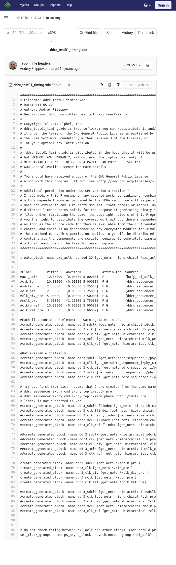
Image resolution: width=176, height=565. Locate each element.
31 (11, 238)
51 (11, 334)
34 (11, 252)
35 (11, 257)
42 (11, 291)
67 (11, 410)
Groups (39, 5)
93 (11, 534)
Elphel (22, 18)
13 (11, 152)
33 (11, 248)
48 (11, 319)
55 (11, 353)
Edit (129, 85)
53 (11, 343)
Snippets (54, 5)
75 (11, 448)
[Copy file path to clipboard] (68, 85)
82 (11, 482)
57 (11, 362)
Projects (23, 5)
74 (11, 444)
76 (11, 453)
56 (11, 358)
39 (11, 276)
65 (11, 401)
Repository (53, 18)
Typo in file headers (35, 63)
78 (11, 463)
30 (11, 233)
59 (11, 372)
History (127, 33)
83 (11, 487)
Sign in (163, 5)
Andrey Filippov (32, 69)
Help (69, 5)
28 (11, 224)
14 (11, 157)
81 (11, 477)
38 (11, 272)
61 (11, 381)
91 (11, 525)
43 (11, 295)
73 (11, 439)
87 (11, 506)
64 (11, 396)
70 (11, 424)
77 (11, 458)
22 (11, 195)
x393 (52, 33)
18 (11, 176)
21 (11, 190)
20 (11, 186)
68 (11, 415)
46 (11, 310)
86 (11, 501)
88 (11, 510)
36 (11, 262)
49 (11, 324)
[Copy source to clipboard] (100, 85)
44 (11, 300)
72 (11, 434)
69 (11, 420)
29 (11, 229)
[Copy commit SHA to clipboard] (147, 65)
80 (11, 472)
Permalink (146, 33)
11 (11, 143)
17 (11, 171)
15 (11, 162)
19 (11, 181)
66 (11, 405)
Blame (111, 33)
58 (11, 367)
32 (11, 243)
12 (11, 147)
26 (11, 214)
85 (11, 496)
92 (11, 530)
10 (11, 138)
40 (11, 281)
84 (11, 491)
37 (11, 267)
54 (11, 348)
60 (11, 377)
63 (11, 391)
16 (11, 166)
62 (11, 386)
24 (11, 205)
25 (11, 209)
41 (11, 286)
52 (11, 338)
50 (11, 329)
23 (11, 200)
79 (11, 467)
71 (11, 429)
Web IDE (143, 85)
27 (11, 219)
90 (11, 520)
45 (11, 305)
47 (11, 315)
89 (11, 515)
